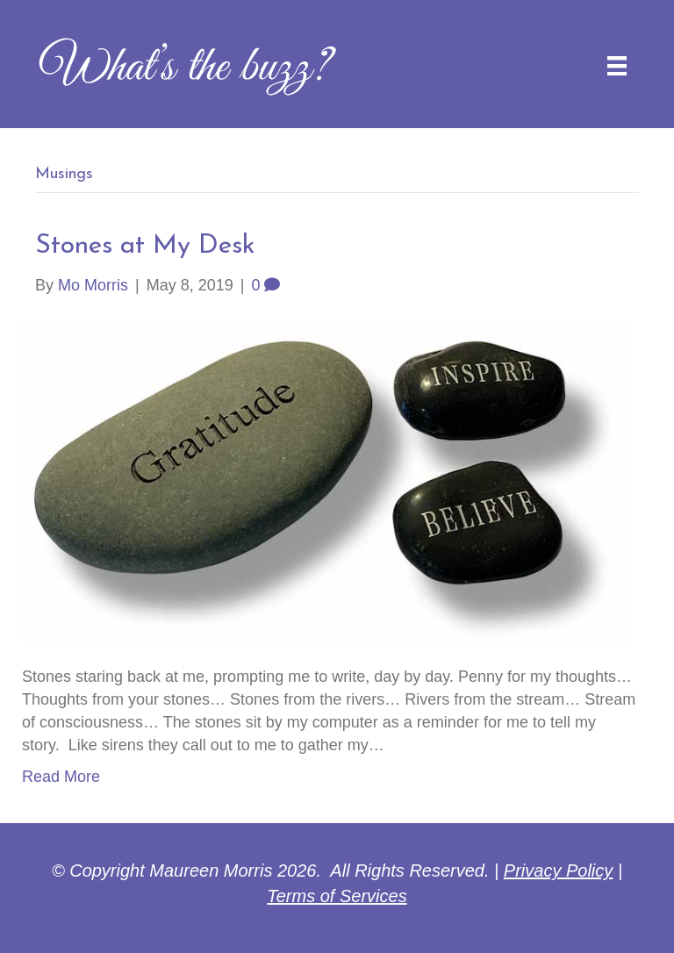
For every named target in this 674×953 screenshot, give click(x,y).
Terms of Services (336, 896)
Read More (61, 776)
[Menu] (617, 66)
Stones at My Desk (145, 246)
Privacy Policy (558, 870)
